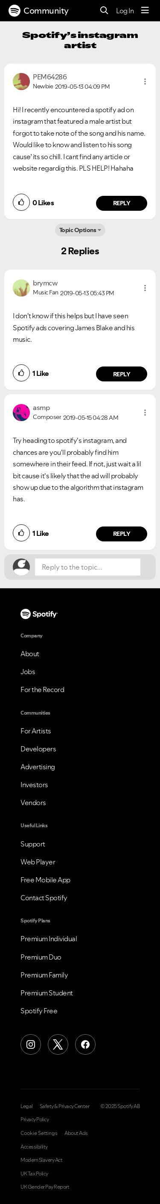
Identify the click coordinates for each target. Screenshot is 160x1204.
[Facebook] (85, 1044)
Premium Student (46, 993)
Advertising (37, 766)
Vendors (33, 802)
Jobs (27, 671)
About (29, 653)
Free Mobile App (45, 879)
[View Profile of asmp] (41, 407)
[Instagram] (30, 1044)
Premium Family (44, 975)
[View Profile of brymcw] (45, 283)
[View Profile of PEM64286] (50, 76)
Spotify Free (38, 1010)
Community (39, 11)
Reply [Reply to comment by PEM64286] (122, 203)
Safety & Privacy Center (65, 1106)
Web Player (37, 862)
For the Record (42, 689)
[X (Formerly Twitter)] (58, 1044)
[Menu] (145, 11)
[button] (145, 81)
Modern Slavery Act (41, 1160)
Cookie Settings (39, 1133)
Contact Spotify (43, 897)
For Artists (35, 731)
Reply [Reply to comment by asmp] (122, 533)
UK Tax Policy (34, 1173)
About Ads (76, 1133)
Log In (125, 10)
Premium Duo (40, 957)
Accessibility (34, 1146)
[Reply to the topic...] (87, 567)
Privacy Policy (34, 1119)
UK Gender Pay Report (44, 1187)
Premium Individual (48, 938)
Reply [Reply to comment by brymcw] (122, 374)
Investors (34, 784)
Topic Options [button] (77, 230)
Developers (38, 748)
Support (32, 844)
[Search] (104, 11)
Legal (26, 1106)
